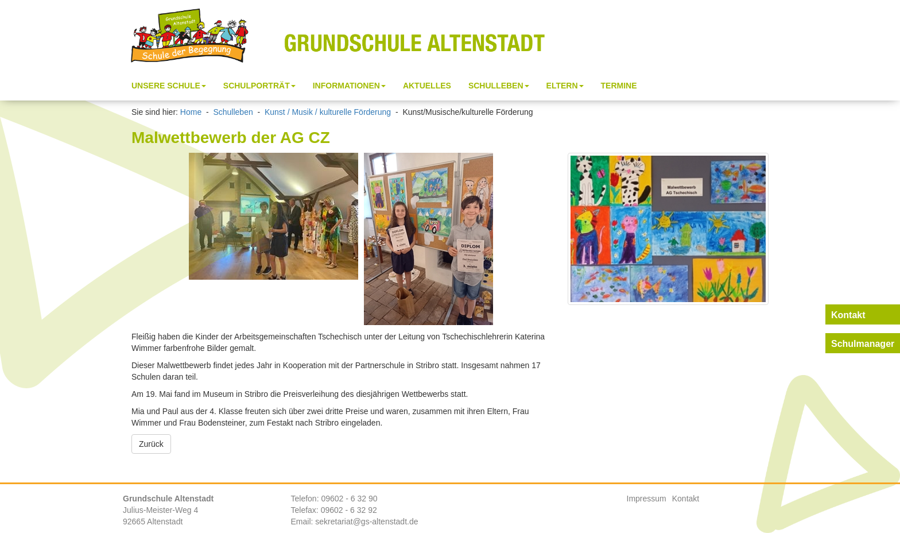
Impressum (646, 498)
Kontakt (685, 498)
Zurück (151, 444)
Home (190, 112)
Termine (619, 85)
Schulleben (233, 112)
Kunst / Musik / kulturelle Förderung (328, 112)
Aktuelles (427, 85)
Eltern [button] (565, 85)
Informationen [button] (349, 85)
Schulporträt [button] (259, 85)
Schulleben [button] (498, 85)
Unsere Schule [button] (168, 85)
